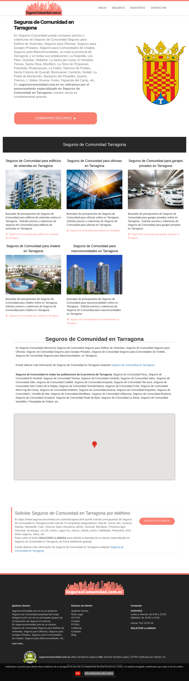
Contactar (158, 7)
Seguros (118, 7)
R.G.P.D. (75, 617)
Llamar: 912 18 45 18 (142, 623)
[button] (94, 444)
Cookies (75, 621)
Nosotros (137, 7)
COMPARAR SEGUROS (55, 118)
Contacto (76, 631)
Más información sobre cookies (99, 673)
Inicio (102, 7)
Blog (73, 634)
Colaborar (76, 628)
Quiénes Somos (79, 610)
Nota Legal (77, 614)
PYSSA (75, 624)
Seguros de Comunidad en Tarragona (132, 365)
